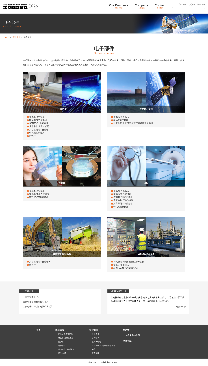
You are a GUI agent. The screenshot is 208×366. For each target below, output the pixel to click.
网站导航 (127, 341)
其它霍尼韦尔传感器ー (39, 261)
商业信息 (16, 37)
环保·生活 (62, 353)
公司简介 (95, 334)
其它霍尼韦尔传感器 (38, 130)
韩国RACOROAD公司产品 (125, 268)
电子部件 (61, 345)
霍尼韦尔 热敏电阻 (38, 120)
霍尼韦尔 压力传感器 (39, 126)
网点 (94, 349)
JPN (184, 4)
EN (193, 4)
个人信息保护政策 (131, 335)
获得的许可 (96, 342)
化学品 (61, 342)
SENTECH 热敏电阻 (38, 123)
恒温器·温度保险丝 (65, 338)
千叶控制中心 (29, 297)
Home (6, 37)
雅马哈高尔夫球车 (65, 334)
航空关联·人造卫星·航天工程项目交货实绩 (133, 123)
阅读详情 (179, 307)
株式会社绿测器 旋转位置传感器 (128, 261)
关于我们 (93, 330)
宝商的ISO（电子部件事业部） (104, 345)
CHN (203, 4)
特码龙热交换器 (36, 133)
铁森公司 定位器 (121, 265)
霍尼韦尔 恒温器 (37, 117)
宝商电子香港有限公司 (33, 302)
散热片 (32, 136)
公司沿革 (95, 338)
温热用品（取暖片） (66, 349)
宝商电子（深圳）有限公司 (36, 306)
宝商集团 (95, 353)
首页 (38, 330)
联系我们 (127, 330)
